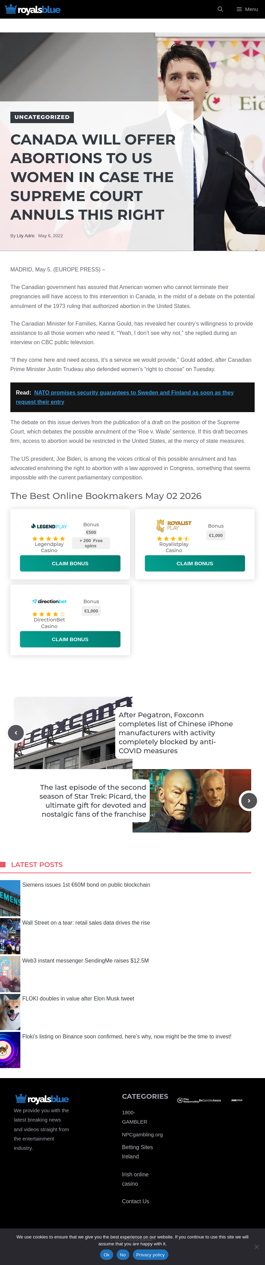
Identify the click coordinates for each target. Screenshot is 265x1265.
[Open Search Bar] (220, 9)
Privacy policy (150, 1254)
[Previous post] (16, 733)
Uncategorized (42, 117)
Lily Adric (26, 235)
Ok (106, 1254)
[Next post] (249, 800)
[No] (256, 1246)
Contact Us (135, 1201)
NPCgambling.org (142, 1134)
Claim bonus (70, 563)
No (123, 1254)
